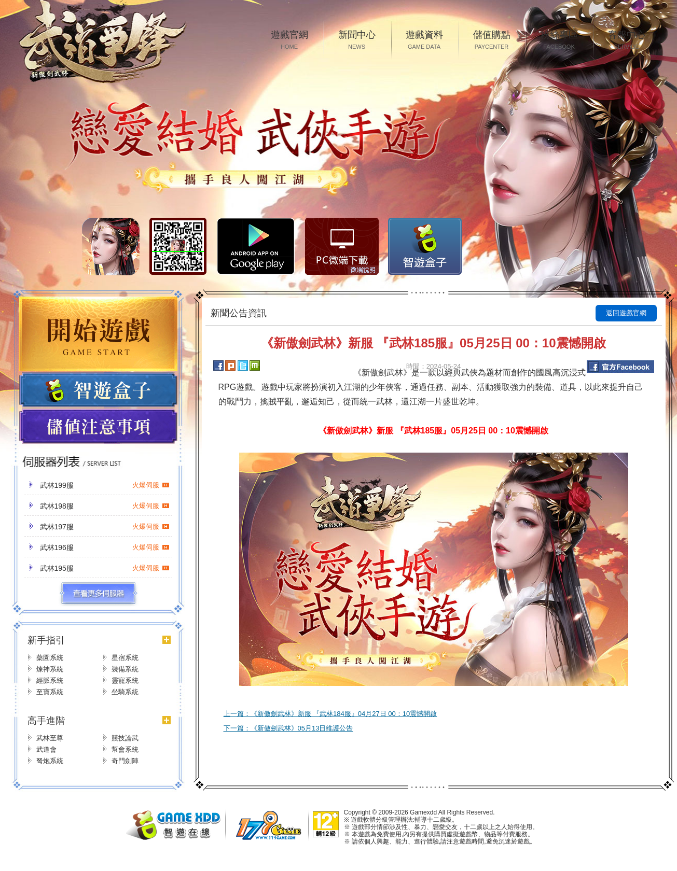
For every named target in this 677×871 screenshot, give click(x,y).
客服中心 (626, 41)
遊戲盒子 (98, 390)
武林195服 (105, 568)
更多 (98, 594)
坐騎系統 (125, 692)
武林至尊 (49, 738)
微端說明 (363, 270)
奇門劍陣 (125, 761)
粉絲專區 (559, 41)
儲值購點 (492, 41)
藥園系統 (49, 658)
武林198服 (105, 506)
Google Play (256, 246)
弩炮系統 (49, 761)
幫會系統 (125, 749)
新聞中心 (357, 41)
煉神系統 (49, 669)
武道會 (46, 749)
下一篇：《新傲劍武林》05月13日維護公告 (288, 728)
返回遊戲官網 (626, 313)
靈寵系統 (125, 680)
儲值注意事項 (98, 427)
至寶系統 (49, 692)
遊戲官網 (289, 41)
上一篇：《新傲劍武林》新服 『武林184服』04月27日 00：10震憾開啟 (330, 714)
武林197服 (105, 526)
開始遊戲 (98, 334)
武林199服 (105, 485)
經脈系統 (49, 680)
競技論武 (125, 738)
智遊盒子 (425, 246)
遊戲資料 (424, 41)
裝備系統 (125, 669)
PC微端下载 (342, 246)
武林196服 (105, 547)
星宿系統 (125, 658)
